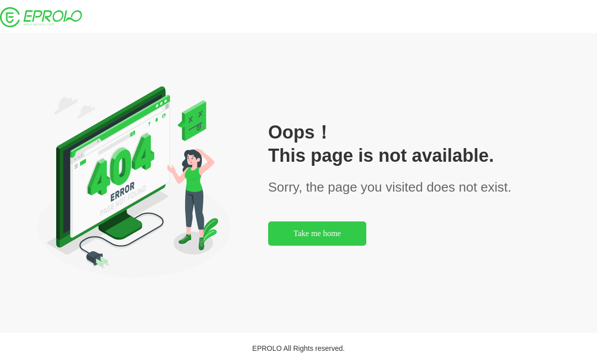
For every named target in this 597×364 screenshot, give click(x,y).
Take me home (317, 233)
